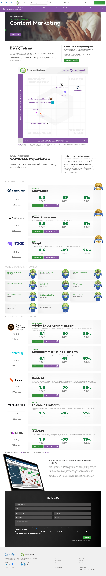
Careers (81, 560)
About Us (64, 2)
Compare (58, 2)
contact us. (95, 7)
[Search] (31, 2)
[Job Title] (72, 517)
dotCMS (38, 431)
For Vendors (80, 2)
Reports (57, 563)
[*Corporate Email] (33, 513)
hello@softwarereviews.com (84, 540)
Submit (87, 537)
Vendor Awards (71, 2)
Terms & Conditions (84, 565)
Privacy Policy (37, 528)
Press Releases (83, 563)
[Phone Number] (72, 513)
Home (11, 16)
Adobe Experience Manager (53, 325)
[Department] (33, 517)
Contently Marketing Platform (55, 351)
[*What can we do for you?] (53, 523)
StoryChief (40, 191)
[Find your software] (40, 2)
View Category (15, 34)
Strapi (36, 243)
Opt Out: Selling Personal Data (87, 569)
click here (21, 452)
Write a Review (99, 2)
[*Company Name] (53, 504)
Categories (51, 2)
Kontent (38, 378)
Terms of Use (26, 528)
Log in (57, 558)
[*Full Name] (53, 508)
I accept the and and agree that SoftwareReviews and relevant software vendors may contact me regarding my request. (51, 528)
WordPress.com (44, 217)
